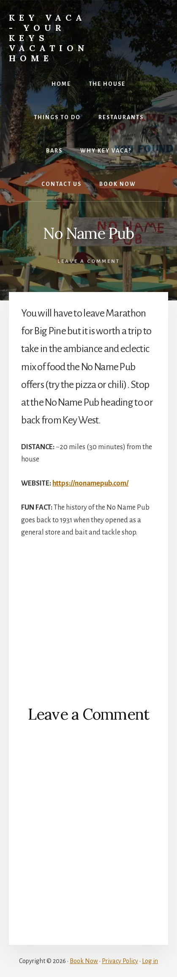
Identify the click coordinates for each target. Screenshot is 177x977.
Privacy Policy (120, 961)
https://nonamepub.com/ (90, 483)
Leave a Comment (88, 261)
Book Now (84, 961)
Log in (150, 961)
